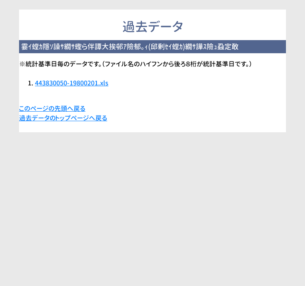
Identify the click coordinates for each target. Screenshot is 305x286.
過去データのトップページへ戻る (63, 118)
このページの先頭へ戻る (52, 108)
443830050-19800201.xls (71, 83)
